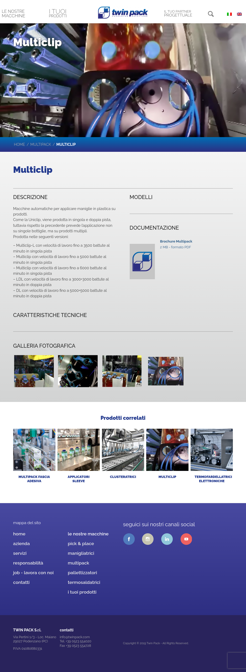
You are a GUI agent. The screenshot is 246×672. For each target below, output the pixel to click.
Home (19, 144)
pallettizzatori (82, 572)
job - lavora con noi (33, 572)
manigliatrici (81, 553)
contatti (21, 582)
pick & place (81, 543)
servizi (20, 553)
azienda (21, 543)
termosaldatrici (84, 582)
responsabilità (28, 563)
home (19, 533)
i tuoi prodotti (82, 592)
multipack (40, 144)
